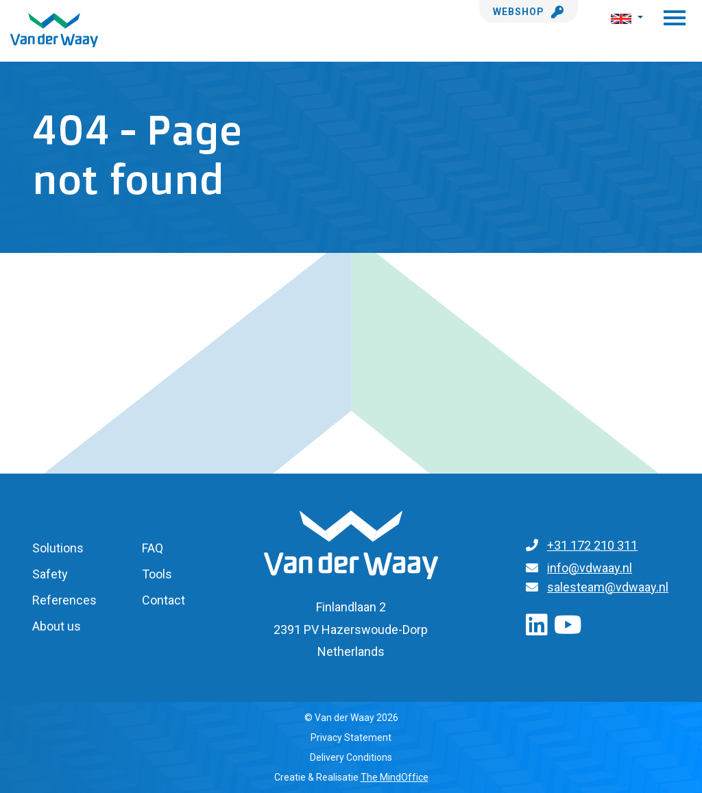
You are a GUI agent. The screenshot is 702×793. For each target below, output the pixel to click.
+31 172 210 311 (592, 545)
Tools (157, 574)
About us (56, 626)
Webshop (528, 11)
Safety (50, 574)
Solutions (58, 548)
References (64, 600)
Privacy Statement (351, 737)
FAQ (152, 548)
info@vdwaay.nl (589, 568)
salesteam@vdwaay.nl (607, 587)
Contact (163, 600)
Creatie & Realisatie (351, 777)
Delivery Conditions (351, 757)
